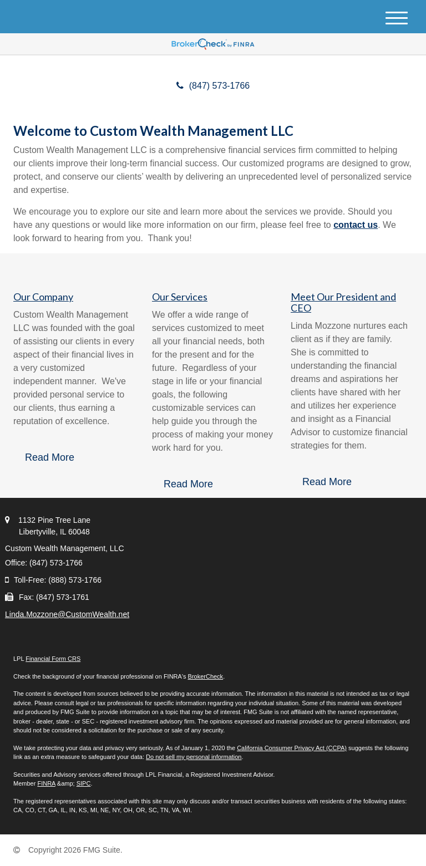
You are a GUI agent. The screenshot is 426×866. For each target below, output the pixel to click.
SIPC (84, 783)
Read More (49, 457)
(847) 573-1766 (213, 85)
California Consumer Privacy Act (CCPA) (292, 748)
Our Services (179, 297)
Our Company (43, 297)
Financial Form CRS (53, 658)
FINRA (46, 783)
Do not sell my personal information (193, 756)
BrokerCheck (206, 676)
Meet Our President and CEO (343, 302)
